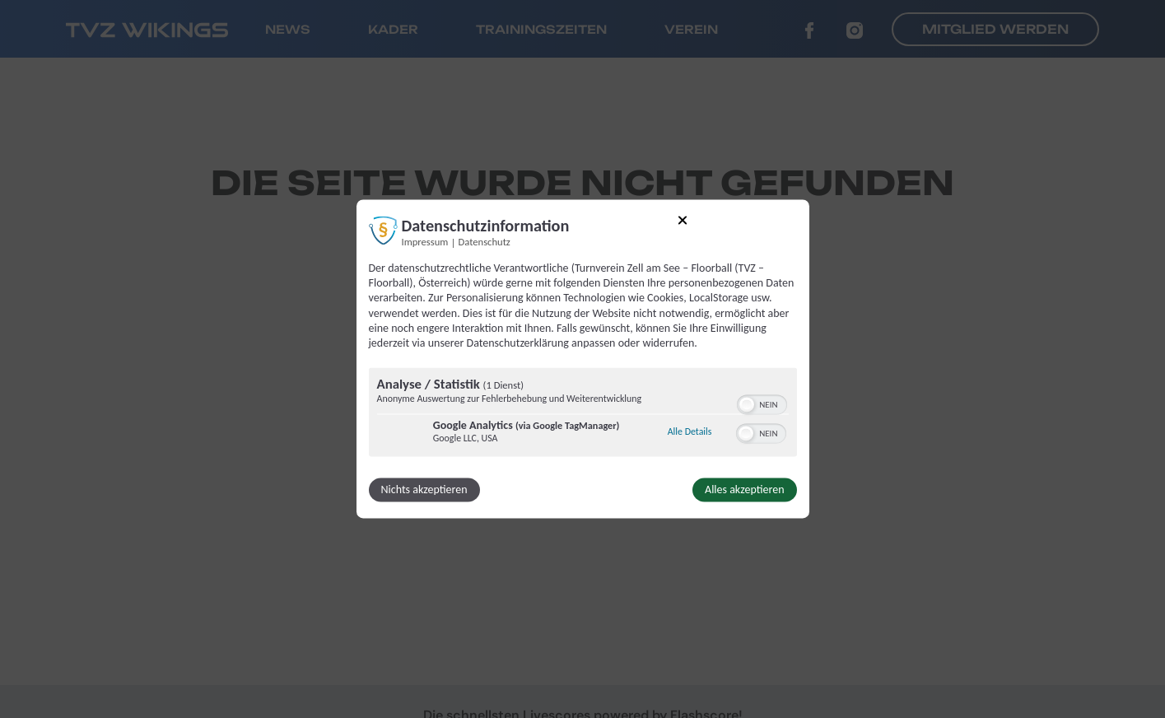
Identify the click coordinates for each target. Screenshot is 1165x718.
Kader (393, 29)
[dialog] (582, 358)
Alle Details (690, 431)
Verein (691, 29)
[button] (746, 405)
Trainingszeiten (541, 29)
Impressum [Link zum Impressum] (425, 241)
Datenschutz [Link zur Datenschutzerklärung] (484, 241)
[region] (583, 414)
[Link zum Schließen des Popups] (682, 223)
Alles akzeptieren (744, 490)
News (287, 29)
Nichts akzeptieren (424, 490)
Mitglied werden (995, 29)
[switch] (762, 403)
